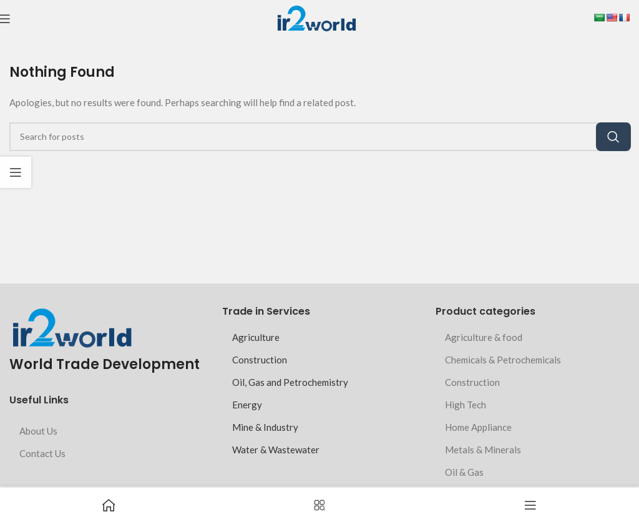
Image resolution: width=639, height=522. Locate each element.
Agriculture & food (483, 337)
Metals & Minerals (483, 449)
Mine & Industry (265, 427)
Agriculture (256, 337)
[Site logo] (316, 17)
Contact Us (42, 453)
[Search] (319, 136)
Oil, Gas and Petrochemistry (290, 382)
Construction (259, 359)
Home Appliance (478, 427)
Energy (247, 404)
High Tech (465, 404)
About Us (38, 430)
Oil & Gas (464, 472)
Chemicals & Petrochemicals (503, 359)
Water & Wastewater (276, 449)
